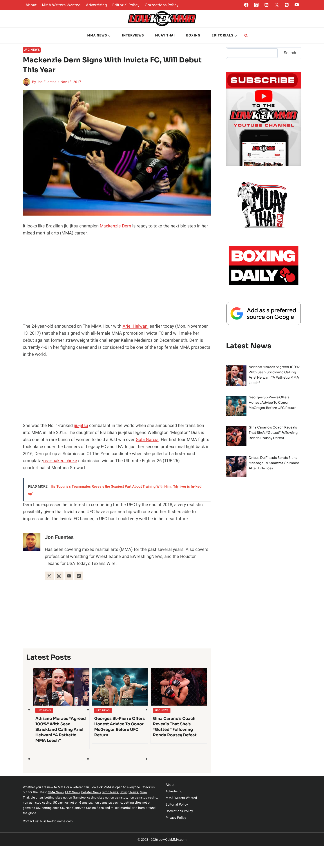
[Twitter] (276, 4)
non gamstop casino (48, 802)
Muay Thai (165, 35)
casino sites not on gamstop (108, 797)
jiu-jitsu (81, 425)
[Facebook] (246, 4)
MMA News (56, 792)
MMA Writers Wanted (61, 5)
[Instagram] (256, 4)
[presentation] (61, 687)
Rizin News (111, 792)
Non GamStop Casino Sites (95, 807)
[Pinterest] (286, 4)
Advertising (96, 5)
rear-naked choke (60, 460)
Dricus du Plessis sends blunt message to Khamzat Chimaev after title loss (274, 463)
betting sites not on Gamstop (65, 797)
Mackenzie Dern (115, 226)
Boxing (193, 35)
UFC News (32, 49)
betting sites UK (63, 807)
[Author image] (26, 82)
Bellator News (92, 792)
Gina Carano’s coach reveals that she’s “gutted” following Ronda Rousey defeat (175, 726)
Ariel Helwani (135, 326)
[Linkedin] (266, 4)
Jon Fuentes (46, 82)
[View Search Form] (246, 35)
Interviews (133, 35)
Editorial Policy (125, 5)
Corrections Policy (162, 5)
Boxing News (130, 792)
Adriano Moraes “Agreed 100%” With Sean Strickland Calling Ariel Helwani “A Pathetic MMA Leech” (60, 729)
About (31, 5)
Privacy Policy (176, 817)
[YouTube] (296, 4)
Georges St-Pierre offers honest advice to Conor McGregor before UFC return (119, 726)
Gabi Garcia (147, 439)
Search (290, 53)
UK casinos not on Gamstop (84, 802)
